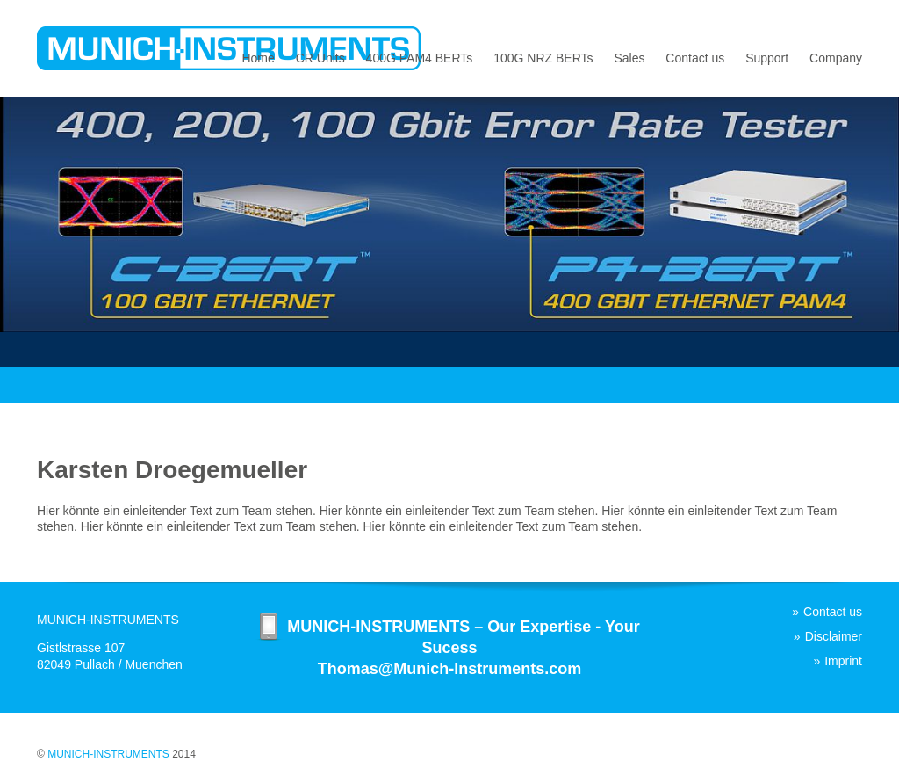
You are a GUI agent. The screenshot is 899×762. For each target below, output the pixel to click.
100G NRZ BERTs (543, 58)
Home (257, 58)
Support (766, 58)
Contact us (694, 58)
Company (835, 58)
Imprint (843, 661)
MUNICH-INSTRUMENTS (108, 754)
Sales (629, 58)
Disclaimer (833, 636)
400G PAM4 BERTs (419, 58)
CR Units (320, 58)
